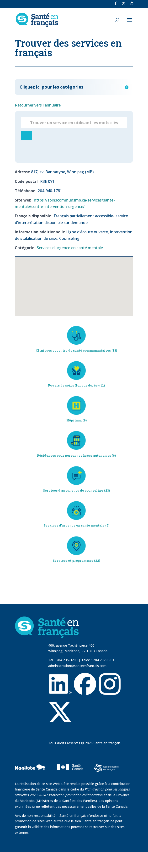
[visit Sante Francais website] (106, 768)
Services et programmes (73, 560)
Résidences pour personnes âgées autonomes (74, 455)
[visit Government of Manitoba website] (31, 778)
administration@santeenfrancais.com (77, 665)
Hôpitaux (74, 420)
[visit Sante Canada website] (69, 777)
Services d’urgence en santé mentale (70, 247)
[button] (74, 281)
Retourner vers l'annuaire (38, 105)
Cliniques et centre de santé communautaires (73, 350)
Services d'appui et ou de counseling (73, 490)
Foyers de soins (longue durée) (73, 385)
